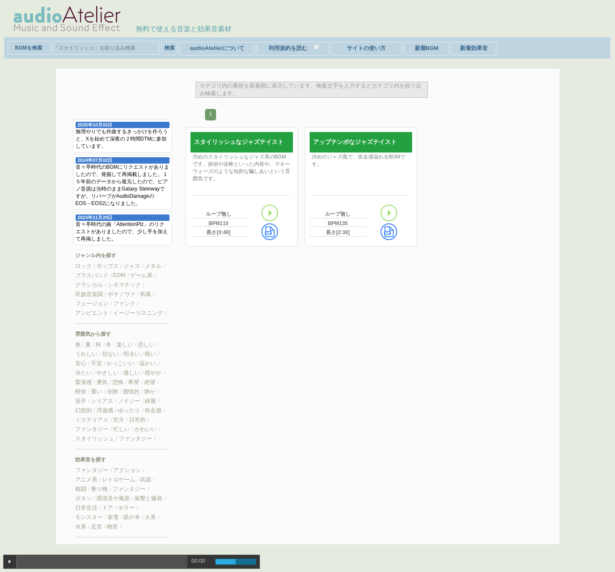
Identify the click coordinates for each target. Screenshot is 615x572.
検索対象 (29, 48)
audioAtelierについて (217, 48)
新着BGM (427, 48)
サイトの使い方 (366, 48)
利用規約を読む (288, 48)
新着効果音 (474, 48)
